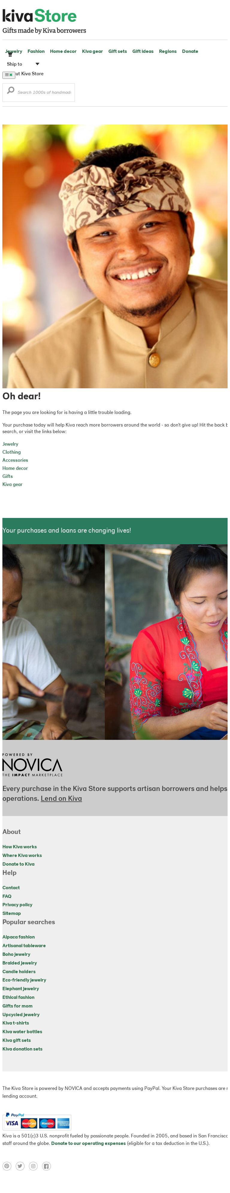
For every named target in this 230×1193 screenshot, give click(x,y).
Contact (11, 888)
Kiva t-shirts (15, 1023)
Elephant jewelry (20, 989)
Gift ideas (143, 51)
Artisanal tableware (24, 946)
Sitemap (11, 913)
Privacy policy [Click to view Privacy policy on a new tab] (17, 905)
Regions (168, 51)
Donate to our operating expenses (88, 1143)
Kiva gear (92, 51)
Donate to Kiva (18, 864)
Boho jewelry (16, 954)
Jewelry (13, 51)
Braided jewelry (19, 963)
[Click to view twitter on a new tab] (22, 1169)
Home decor (63, 51)
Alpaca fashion (18, 937)
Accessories (15, 460)
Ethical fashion (18, 997)
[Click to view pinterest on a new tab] (9, 1169)
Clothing (11, 452)
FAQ (6, 896)
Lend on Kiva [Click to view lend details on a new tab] (61, 799)
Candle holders (19, 972)
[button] (10, 91)
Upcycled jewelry (21, 1015)
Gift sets (117, 51)
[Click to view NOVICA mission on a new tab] (32, 778)
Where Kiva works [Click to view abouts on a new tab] (22, 855)
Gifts (7, 476)
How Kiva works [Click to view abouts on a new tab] (19, 847)
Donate (190, 51)
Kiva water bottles (22, 1032)
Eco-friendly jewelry (24, 980)
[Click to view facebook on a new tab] (48, 1169)
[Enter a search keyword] (38, 92)
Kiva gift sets (16, 1040)
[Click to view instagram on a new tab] (35, 1169)
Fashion (36, 51)
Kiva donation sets (22, 1049)
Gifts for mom (17, 1006)
